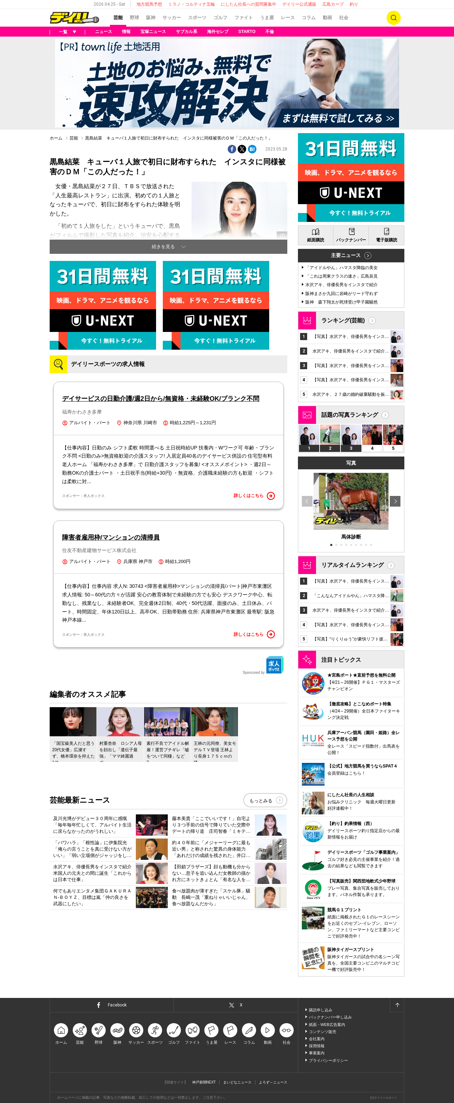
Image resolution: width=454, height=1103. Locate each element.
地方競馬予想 (149, 4)
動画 (327, 17)
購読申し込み (320, 1010)
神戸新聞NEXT (204, 1082)
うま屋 (267, 17)
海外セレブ (217, 31)
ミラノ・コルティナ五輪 (191, 4)
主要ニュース (346, 255)
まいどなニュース (237, 1082)
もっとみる (260, 800)
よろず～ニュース (273, 1082)
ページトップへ (397, 1005)
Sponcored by (263, 665)
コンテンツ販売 (322, 1032)
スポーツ (197, 17)
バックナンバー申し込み (330, 1017)
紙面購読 (315, 239)
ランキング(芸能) (343, 320)
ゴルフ (220, 17)
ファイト (243, 17)
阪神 (150, 17)
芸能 (118, 17)
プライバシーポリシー (328, 1060)
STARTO (246, 31)
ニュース (103, 31)
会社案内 (317, 1039)
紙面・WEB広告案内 (327, 1024)
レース (288, 17)
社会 (343, 17)
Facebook (117, 1005)
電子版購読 (386, 239)
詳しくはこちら (254, 496)
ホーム (56, 138)
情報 (126, 31)
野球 (134, 17)
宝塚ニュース (153, 31)
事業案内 (317, 1053)
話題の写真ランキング (349, 415)
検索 (394, 18)
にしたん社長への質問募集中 (248, 4)
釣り (354, 4)
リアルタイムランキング (352, 565)
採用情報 (317, 1046)
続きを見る (163, 246)
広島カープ (333, 4)
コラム (309, 17)
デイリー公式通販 (299, 4)
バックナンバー (351, 239)
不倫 (269, 31)
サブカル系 (186, 31)
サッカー (171, 17)
